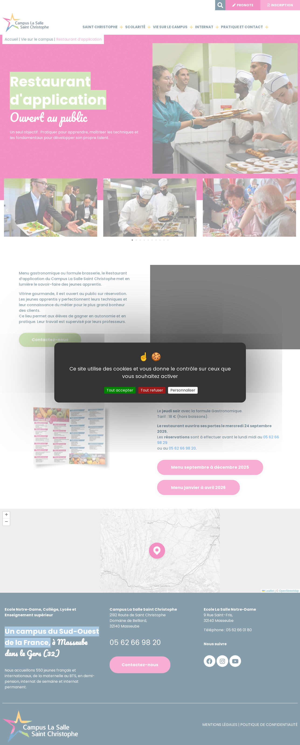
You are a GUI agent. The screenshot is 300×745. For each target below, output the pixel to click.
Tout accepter (120, 390)
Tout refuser (152, 390)
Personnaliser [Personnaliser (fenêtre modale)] (182, 390)
